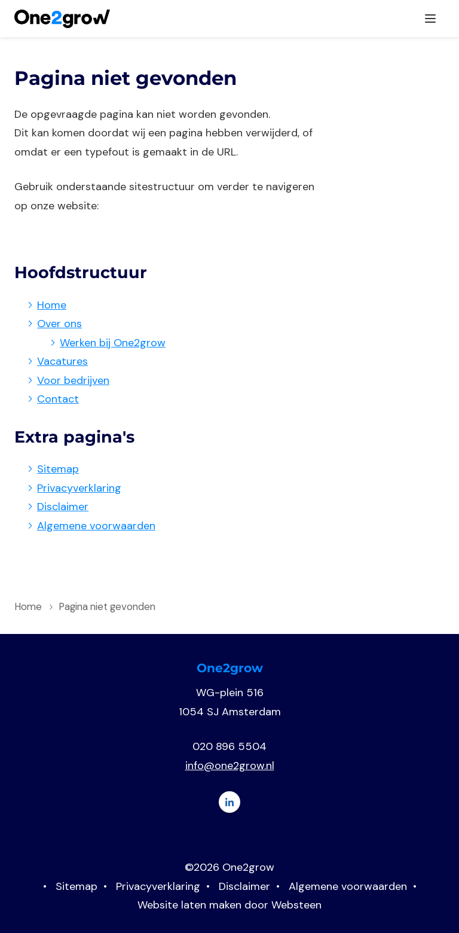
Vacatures (62, 362)
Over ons (59, 324)
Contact (58, 399)
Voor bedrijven (73, 381)
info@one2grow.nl (229, 766)
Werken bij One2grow (113, 343)
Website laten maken (189, 905)
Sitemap (58, 469)
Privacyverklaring (79, 488)
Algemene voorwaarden (96, 526)
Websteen (296, 905)
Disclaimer (62, 507)
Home (51, 305)
